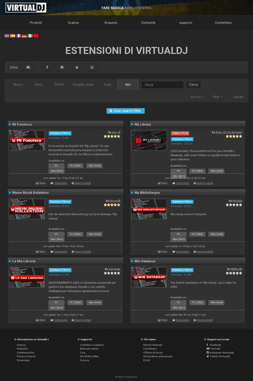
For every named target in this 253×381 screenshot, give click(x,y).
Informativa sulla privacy (158, 356)
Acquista (111, 22)
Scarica (73, 22)
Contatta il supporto (92, 344)
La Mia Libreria (24, 261)
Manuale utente (89, 348)
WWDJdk (236, 269)
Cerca (193, 85)
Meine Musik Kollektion (30, 193)
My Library (143, 124)
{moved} (114, 200)
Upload (238, 97)
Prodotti (36, 22)
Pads (107, 85)
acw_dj (116, 132)
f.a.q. (83, 352)
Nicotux (237, 200)
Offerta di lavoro (153, 352)
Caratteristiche (25, 352)
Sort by (197, 97)
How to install (83, 183)
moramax (114, 269)
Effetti (59, 85)
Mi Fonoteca (22, 124)
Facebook (214, 344)
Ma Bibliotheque (147, 193)
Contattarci (150, 348)
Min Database (145, 261)
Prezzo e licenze (26, 356)
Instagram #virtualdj (220, 352)
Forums (84, 360)
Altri (128, 85)
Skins (39, 85)
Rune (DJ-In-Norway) (229, 132)
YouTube (213, 348)
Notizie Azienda (152, 344)
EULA (146, 360)
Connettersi (223, 22)
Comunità (148, 22)
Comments (60, 183)
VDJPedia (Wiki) (89, 356)
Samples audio (83, 85)
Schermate (23, 360)
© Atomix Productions (126, 376)
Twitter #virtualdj (218, 356)
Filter (218, 97)
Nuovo (18, 85)
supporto (185, 22)
